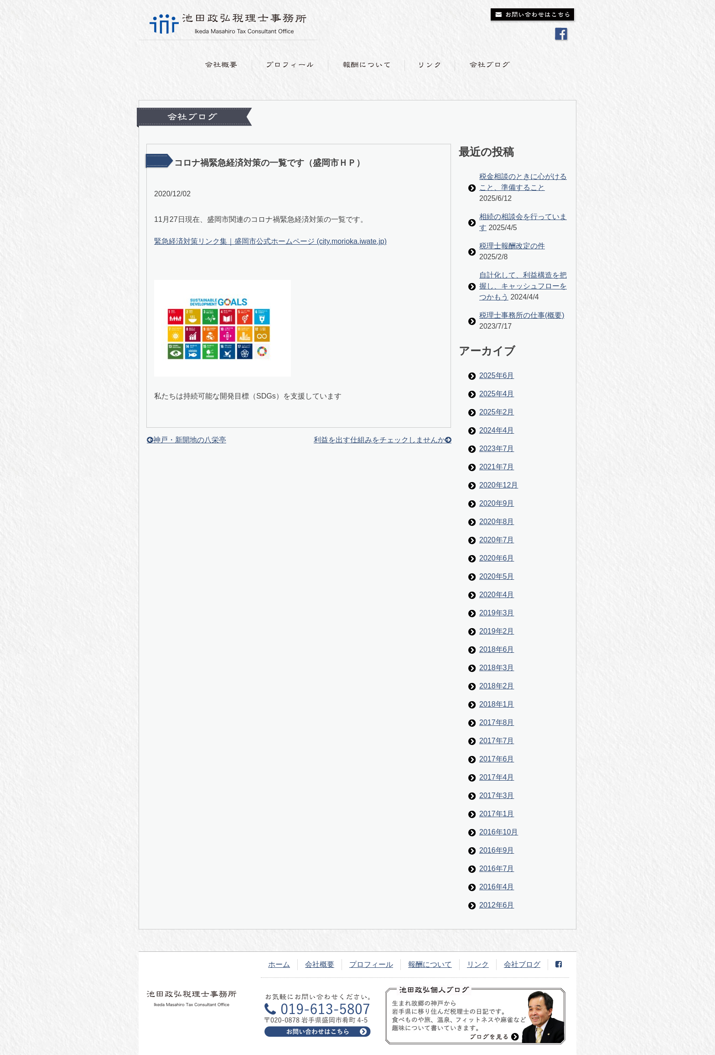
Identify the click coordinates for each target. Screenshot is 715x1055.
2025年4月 (496, 394)
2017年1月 (496, 814)
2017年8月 (496, 722)
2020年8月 (496, 521)
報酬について (430, 964)
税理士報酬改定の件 (512, 246)
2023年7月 (496, 448)
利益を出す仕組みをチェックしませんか (379, 440)
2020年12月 (498, 485)
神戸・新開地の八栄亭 (189, 440)
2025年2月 (496, 412)
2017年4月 (496, 777)
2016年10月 (498, 832)
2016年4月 (496, 887)
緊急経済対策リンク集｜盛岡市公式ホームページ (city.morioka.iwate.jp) (270, 241)
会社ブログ (522, 964)
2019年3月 (496, 613)
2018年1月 (496, 704)
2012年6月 (496, 905)
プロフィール (371, 964)
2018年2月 (496, 686)
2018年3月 (496, 668)
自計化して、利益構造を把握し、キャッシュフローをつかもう (523, 286)
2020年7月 (496, 540)
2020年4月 (496, 594)
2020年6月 (496, 558)
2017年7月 (496, 741)
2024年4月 (496, 430)
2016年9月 (496, 850)
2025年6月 (496, 375)
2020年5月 (496, 576)
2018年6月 (496, 649)
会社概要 (319, 964)
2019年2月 (496, 631)
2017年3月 (496, 795)
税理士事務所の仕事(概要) (522, 315)
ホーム (279, 964)
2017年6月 (496, 759)
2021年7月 (496, 467)
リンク (478, 964)
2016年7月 (496, 868)
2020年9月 (496, 503)
